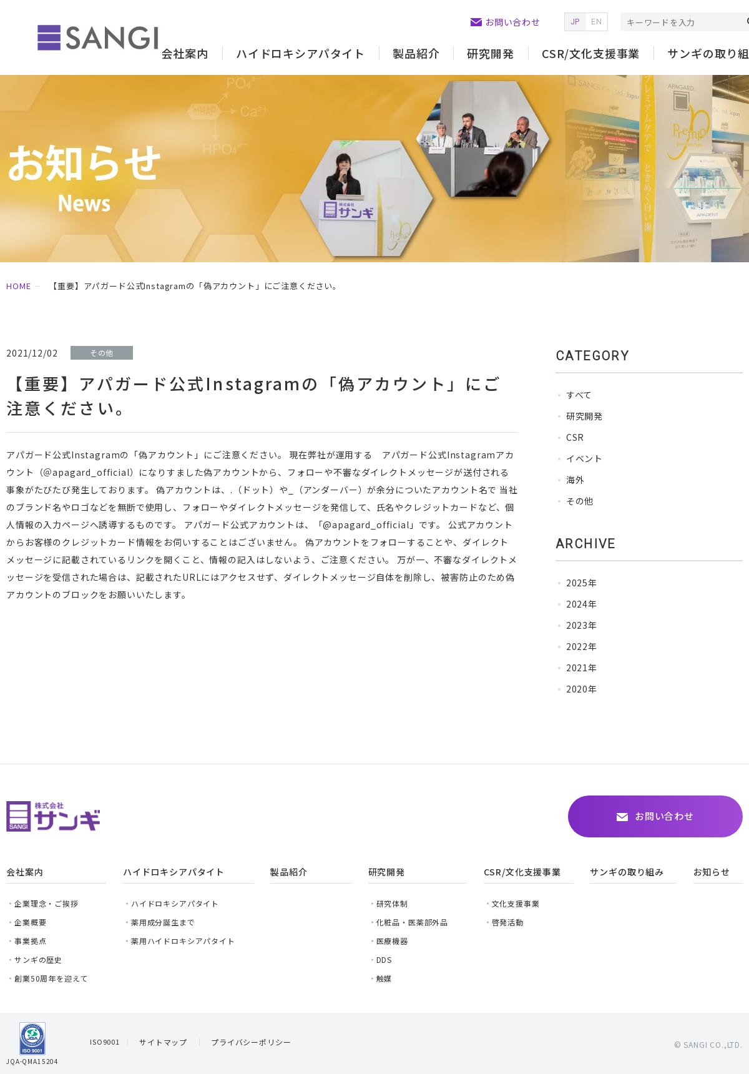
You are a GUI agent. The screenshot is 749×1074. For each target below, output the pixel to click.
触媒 (384, 978)
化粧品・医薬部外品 (412, 922)
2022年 (581, 646)
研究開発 (584, 416)
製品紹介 (416, 53)
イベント (584, 458)
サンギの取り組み (627, 871)
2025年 (581, 582)
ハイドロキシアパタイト (175, 903)
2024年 (581, 604)
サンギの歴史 (38, 959)
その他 (580, 501)
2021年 (581, 667)
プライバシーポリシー (251, 1042)
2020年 (581, 688)
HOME (18, 286)
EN (596, 21)
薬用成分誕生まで (163, 922)
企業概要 (30, 922)
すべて (579, 394)
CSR (575, 437)
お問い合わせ (513, 22)
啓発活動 (508, 922)
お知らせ (711, 871)
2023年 (581, 625)
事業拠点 (30, 940)
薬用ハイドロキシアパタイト (183, 940)
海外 (575, 479)
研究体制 (392, 903)
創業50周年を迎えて (50, 978)
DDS (384, 959)
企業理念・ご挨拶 (46, 903)
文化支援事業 (516, 903)
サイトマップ (163, 1042)
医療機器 (392, 940)
